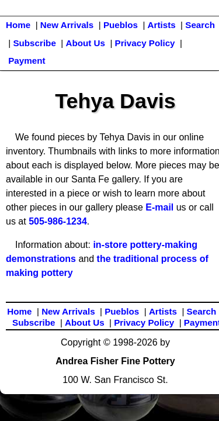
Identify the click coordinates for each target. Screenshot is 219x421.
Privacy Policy (145, 43)
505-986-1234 (58, 221)
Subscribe (34, 43)
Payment (26, 60)
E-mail (159, 207)
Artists (162, 25)
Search (200, 25)
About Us (85, 43)
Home (18, 25)
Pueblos (120, 25)
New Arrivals (66, 25)
